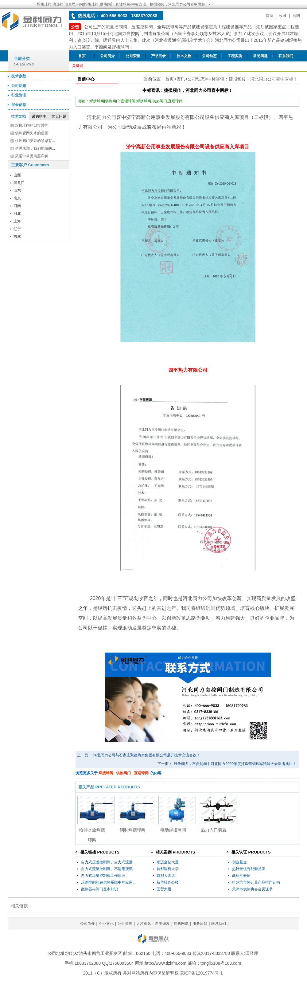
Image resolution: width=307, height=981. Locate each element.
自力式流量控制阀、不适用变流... (108, 869)
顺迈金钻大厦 (168, 862)
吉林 (17, 236)
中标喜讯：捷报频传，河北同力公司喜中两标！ (252, 79)
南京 (17, 198)
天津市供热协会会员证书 (252, 889)
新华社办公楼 (168, 882)
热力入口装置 (214, 829)
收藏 (282, 16)
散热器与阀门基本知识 (99, 889)
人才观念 (143, 923)
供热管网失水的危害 (31, 133)
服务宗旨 (199, 923)
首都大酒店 (166, 875)
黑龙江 (19, 183)
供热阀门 (123, 773)
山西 (17, 175)
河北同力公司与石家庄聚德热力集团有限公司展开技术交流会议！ (146, 755)
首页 (269, 16)
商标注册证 (241, 875)
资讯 (181, 79)
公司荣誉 (133, 56)
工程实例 (234, 56)
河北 (17, 213)
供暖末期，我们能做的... (35, 148)
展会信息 (18, 105)
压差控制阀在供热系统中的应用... (108, 882)
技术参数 (18, 76)
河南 (17, 206)
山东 (17, 190)
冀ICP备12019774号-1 (201, 973)
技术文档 (184, 56)
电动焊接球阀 (173, 829)
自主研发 (162, 923)
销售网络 (181, 923)
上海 (17, 221)
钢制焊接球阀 (133, 829)
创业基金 (239, 862)
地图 (296, 16)
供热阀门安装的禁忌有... (35, 141)
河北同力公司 (101, 117)
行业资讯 (18, 95)
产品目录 (158, 56)
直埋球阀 (141, 773)
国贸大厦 (164, 889)
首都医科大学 (168, 869)
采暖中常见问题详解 (31, 156)
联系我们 (285, 56)
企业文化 (106, 923)
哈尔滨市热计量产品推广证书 (256, 882)
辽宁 (17, 229)
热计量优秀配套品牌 (248, 869)
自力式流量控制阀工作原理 (103, 875)
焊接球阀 (106, 773)
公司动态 (209, 56)
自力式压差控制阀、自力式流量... (108, 862)
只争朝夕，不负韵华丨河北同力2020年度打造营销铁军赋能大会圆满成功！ (235, 764)
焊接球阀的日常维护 (31, 125)
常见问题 (260, 56)
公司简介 (107, 56)
